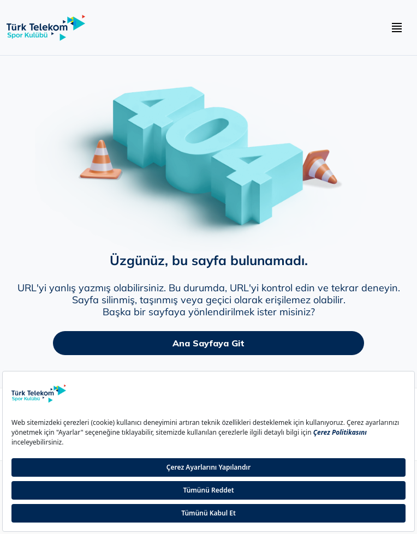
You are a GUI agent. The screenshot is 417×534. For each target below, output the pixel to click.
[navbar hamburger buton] (396, 27)
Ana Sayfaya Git (208, 343)
